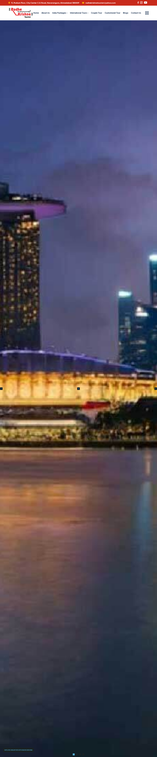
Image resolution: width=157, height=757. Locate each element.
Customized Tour (112, 13)
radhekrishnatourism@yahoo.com (100, 3)
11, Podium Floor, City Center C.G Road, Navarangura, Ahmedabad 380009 (45, 3)
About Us (45, 13)
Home (36, 13)
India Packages (59, 13)
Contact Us (136, 13)
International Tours (78, 13)
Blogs (125, 13)
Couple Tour (96, 13)
